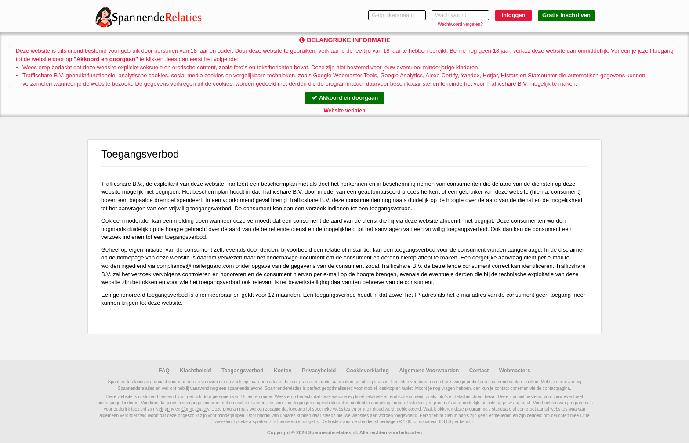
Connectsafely (195, 409)
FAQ (164, 370)
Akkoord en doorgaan (344, 97)
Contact (479, 370)
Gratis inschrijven (566, 15)
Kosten (283, 370)
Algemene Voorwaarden (429, 370)
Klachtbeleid (195, 370)
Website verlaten (344, 111)
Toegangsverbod (242, 370)
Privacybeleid (319, 370)
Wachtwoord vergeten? (460, 24)
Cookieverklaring (367, 370)
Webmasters (514, 370)
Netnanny (165, 409)
